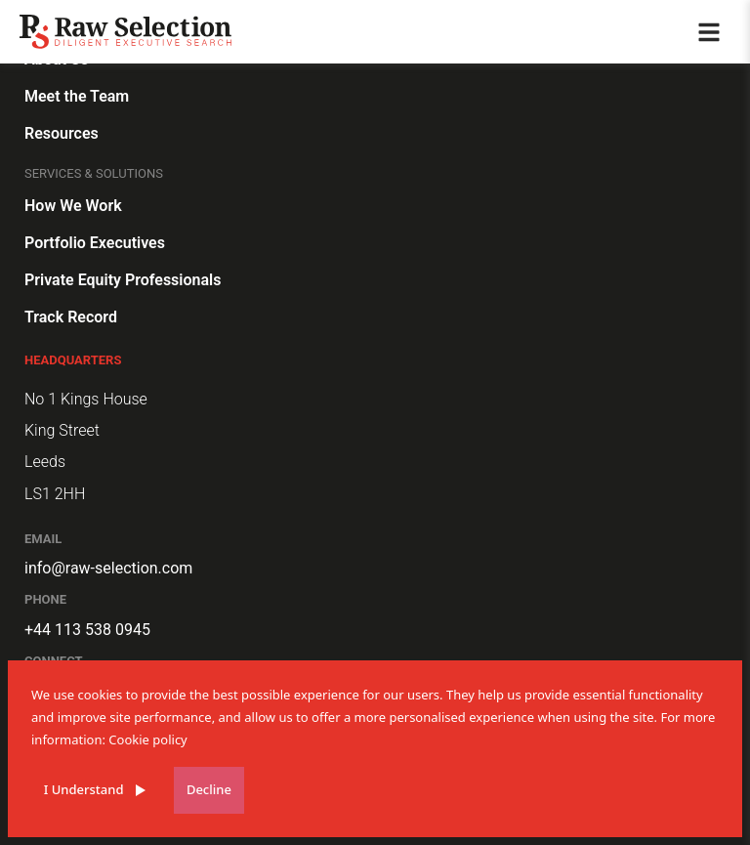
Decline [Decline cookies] (209, 789)
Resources (61, 133)
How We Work (73, 205)
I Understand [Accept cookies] (84, 789)
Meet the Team (76, 96)
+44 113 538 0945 (87, 629)
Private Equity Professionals (122, 280)
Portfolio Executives (94, 242)
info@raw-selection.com (108, 568)
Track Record (70, 317)
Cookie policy (147, 739)
